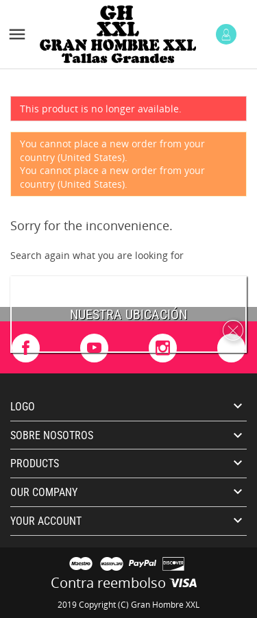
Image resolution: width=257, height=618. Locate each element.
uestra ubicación (132, 314)
